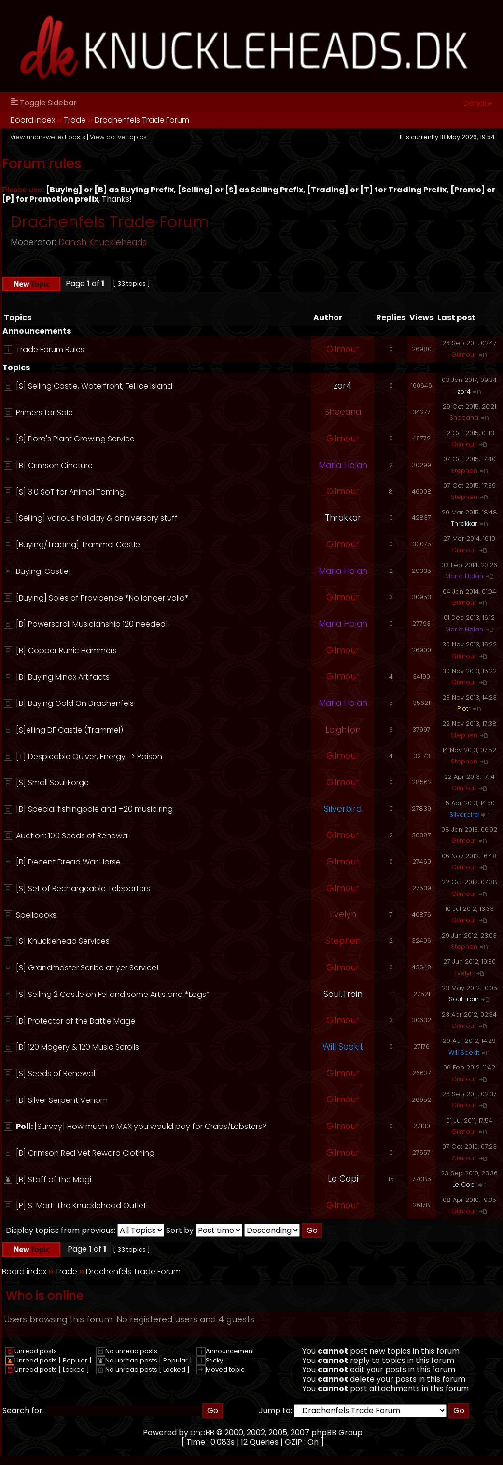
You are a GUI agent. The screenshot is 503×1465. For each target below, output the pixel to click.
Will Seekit (342, 1047)
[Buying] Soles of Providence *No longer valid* (102, 597)
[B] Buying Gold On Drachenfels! (76, 703)
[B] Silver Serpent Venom (62, 1100)
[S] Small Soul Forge (52, 782)
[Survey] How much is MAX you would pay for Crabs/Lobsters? (150, 1126)
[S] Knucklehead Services (63, 941)
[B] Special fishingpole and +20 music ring (94, 809)
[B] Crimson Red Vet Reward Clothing (85, 1152)
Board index (33, 120)
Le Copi (343, 1179)
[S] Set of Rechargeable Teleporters (83, 888)
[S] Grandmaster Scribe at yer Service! (87, 967)
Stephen (464, 471)
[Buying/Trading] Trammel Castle (78, 544)
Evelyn (343, 914)
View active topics (118, 137)
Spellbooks (36, 915)
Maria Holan (343, 465)
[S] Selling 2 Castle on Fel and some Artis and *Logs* (113, 994)
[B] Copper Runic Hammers (66, 650)
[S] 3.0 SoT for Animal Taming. (71, 492)
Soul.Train (343, 994)
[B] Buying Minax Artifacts (63, 677)
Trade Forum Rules (50, 349)
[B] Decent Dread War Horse (68, 861)
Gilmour (342, 349)
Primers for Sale (44, 412)
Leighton (343, 729)
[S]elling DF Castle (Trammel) (69, 729)
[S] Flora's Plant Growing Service (75, 438)
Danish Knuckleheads (102, 242)
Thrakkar (343, 518)
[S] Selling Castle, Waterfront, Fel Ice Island (94, 386)
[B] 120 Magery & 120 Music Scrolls (77, 1047)
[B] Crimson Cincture (54, 465)
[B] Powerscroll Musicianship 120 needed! (92, 624)
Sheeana (342, 412)
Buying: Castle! (43, 571)
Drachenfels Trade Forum (142, 120)
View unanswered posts (47, 137)
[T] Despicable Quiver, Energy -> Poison (89, 756)
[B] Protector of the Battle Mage (75, 1020)
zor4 (343, 386)
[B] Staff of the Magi (53, 1179)
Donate (477, 103)
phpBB (202, 1432)
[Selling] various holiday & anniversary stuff (97, 518)
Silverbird (343, 809)
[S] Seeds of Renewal (55, 1073)
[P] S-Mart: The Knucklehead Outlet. (82, 1205)
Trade (75, 120)
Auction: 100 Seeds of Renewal (72, 835)
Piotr (464, 708)
